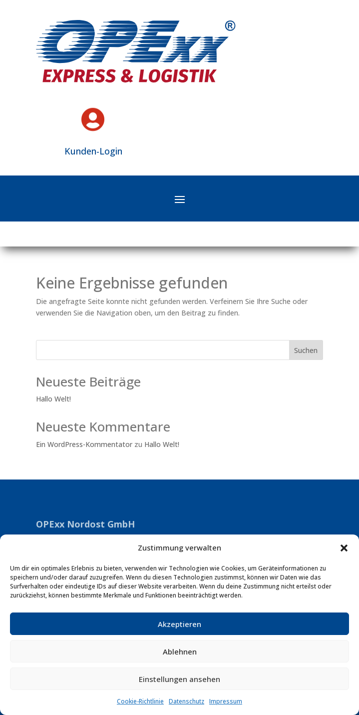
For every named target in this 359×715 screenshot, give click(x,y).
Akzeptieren (179, 624)
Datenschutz (186, 701)
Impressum (225, 701)
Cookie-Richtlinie (140, 701)
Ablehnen (180, 651)
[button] (344, 548)
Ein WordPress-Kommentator (84, 444)
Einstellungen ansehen (179, 679)
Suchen (306, 350)
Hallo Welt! (53, 399)
